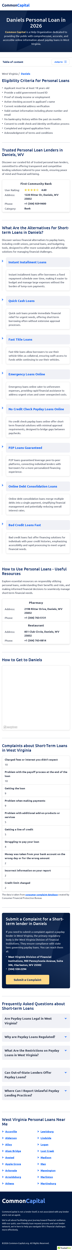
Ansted (9, 1157)
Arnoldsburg (13, 1177)
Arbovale (11, 1170)
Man (43, 1164)
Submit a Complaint (27, 979)
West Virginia (10, 73)
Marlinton (47, 1177)
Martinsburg (48, 1183)
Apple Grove (13, 1164)
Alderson (11, 1138)
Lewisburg (47, 1131)
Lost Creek (47, 1151)
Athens (9, 1183)
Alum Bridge (13, 1151)
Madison (46, 1157)
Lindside (46, 1138)
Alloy (8, 1144)
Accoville (11, 1131)
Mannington (48, 1170)
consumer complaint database (41, 894)
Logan (44, 1144)
